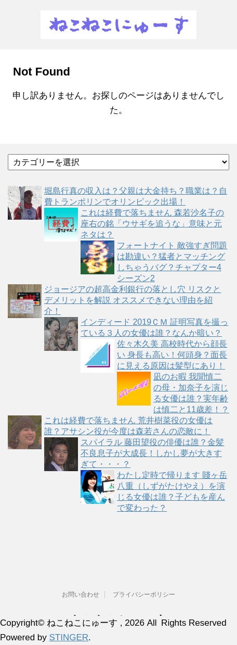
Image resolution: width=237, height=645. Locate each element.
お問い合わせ (80, 594)
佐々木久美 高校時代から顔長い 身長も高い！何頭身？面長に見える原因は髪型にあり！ (172, 354)
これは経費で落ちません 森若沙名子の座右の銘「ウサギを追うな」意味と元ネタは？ (152, 223)
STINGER (69, 637)
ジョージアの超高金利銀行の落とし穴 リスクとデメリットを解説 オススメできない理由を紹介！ (132, 300)
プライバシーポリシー (144, 594)
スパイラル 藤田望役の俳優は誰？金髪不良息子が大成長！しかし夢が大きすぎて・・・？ (152, 453)
